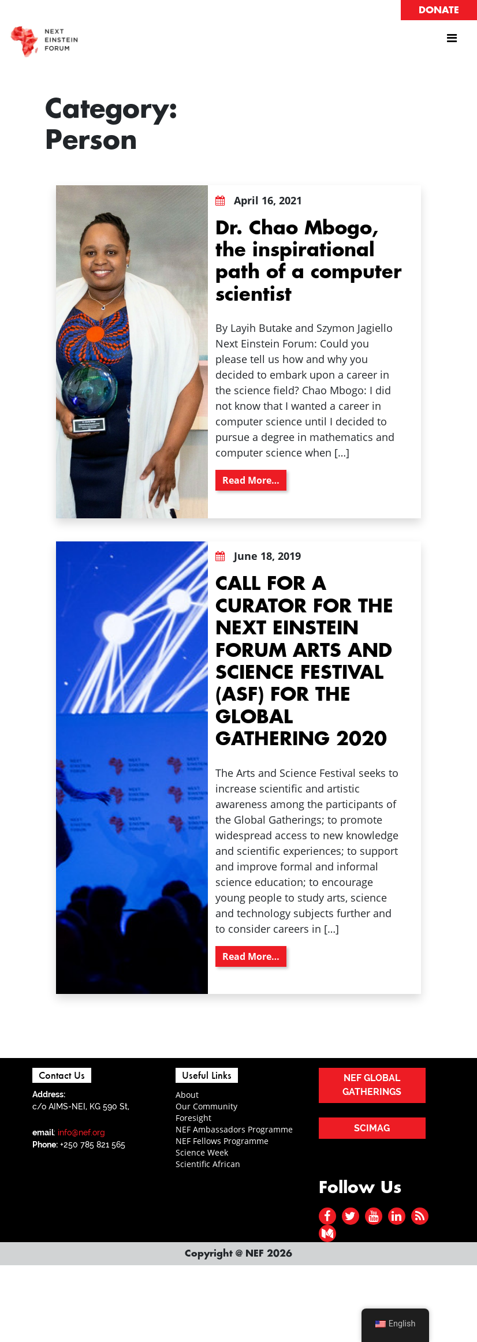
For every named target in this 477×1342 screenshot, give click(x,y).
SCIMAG (372, 1128)
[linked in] (396, 1216)
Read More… (254, 480)
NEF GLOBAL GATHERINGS (371, 1084)
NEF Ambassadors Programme (234, 1129)
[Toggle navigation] (451, 41)
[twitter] (350, 1216)
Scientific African (208, 1163)
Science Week (202, 1152)
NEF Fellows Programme (222, 1140)
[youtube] (373, 1216)
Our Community (206, 1106)
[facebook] (327, 1216)
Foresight (193, 1117)
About (187, 1094)
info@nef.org (81, 1132)
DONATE (439, 10)
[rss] (419, 1216)
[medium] (327, 1233)
